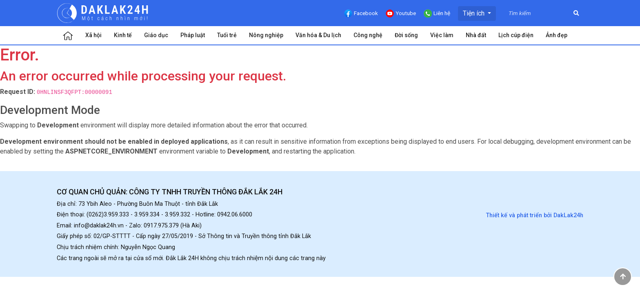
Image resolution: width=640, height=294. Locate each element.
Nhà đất (476, 35)
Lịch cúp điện (515, 35)
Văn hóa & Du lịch (318, 35)
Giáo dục (156, 35)
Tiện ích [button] (474, 13)
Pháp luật (192, 35)
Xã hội (93, 35)
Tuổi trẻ (227, 35)
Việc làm (441, 35)
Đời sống (406, 35)
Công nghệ (367, 35)
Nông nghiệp (266, 35)
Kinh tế (123, 35)
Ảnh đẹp (556, 35)
